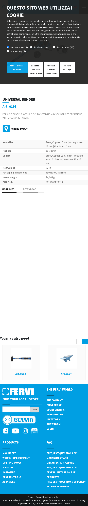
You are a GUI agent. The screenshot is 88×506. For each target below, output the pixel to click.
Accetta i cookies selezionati (36, 69)
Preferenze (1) (42, 47)
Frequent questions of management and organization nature (62, 458)
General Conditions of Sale (47, 497)
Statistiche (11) (65, 47)
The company (55, 400)
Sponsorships (56, 409)
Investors (53, 419)
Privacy (31, 497)
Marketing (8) (18, 51)
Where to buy (19, 128)
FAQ (49, 442)
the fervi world (60, 389)
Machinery (9, 453)
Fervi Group (54, 405)
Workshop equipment (16, 457)
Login (50, 428)
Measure (7, 467)
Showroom (54, 424)
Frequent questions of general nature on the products (62, 472)
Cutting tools (12, 462)
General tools (11, 477)
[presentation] (79, 341)
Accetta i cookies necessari (51, 69)
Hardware (8, 472)
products (10, 442)
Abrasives (8, 481)
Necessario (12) (19, 47)
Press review (55, 414)
